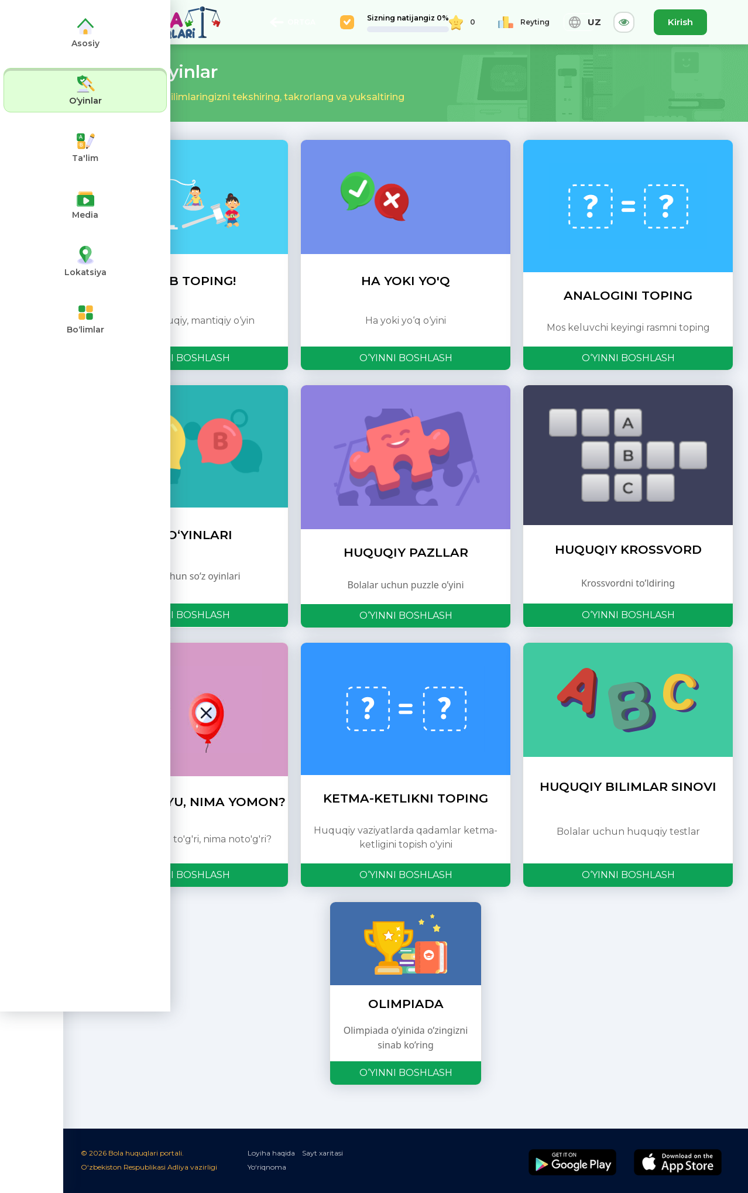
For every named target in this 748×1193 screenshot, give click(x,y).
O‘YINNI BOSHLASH (183, 358)
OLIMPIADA (406, 1003)
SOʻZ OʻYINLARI (183, 534)
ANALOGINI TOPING (628, 295)
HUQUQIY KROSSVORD (628, 549)
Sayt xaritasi (322, 1153)
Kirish (680, 22)
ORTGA (292, 22)
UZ (579, 22)
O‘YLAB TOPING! (183, 280)
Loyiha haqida (271, 1153)
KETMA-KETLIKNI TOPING (405, 798)
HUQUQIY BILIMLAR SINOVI (628, 786)
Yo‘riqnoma (267, 1167)
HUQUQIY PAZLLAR (406, 552)
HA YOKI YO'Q (405, 280)
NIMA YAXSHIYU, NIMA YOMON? (183, 801)
